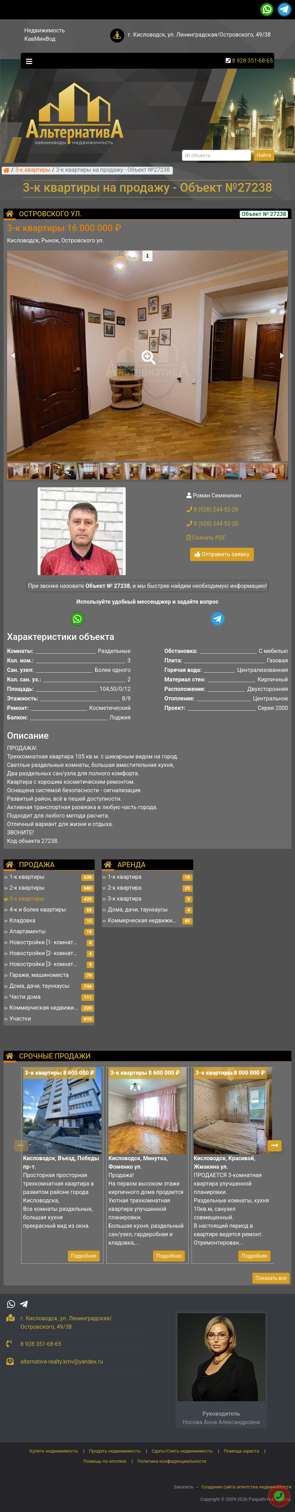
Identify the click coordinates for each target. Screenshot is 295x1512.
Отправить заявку (222, 554)
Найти (264, 155)
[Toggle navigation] (27, 60)
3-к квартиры (32, 170)
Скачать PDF (206, 537)
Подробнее (83, 1256)
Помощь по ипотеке (104, 1461)
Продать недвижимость (115, 1451)
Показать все (271, 1278)
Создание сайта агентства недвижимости (246, 1486)
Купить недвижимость (54, 1451)
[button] (147, 352)
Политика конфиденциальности (171, 1461)
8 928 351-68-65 (252, 60)
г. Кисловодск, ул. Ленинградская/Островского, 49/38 (199, 34)
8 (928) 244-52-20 (212, 509)
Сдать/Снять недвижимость (182, 1451)
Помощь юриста (241, 1451)
